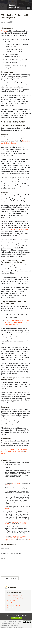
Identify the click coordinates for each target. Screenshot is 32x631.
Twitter (4, 31)
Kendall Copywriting (14, 6)
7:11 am (8, 484)
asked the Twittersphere (19, 229)
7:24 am (7, 508)
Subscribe (12, 590)
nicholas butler (16, 483)
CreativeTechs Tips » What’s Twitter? (16, 523)
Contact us (16, 620)
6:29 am (24, 523)
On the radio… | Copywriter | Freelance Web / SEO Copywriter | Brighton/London (16, 537)
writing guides (22, 137)
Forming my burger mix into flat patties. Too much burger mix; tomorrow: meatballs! (17, 323)
